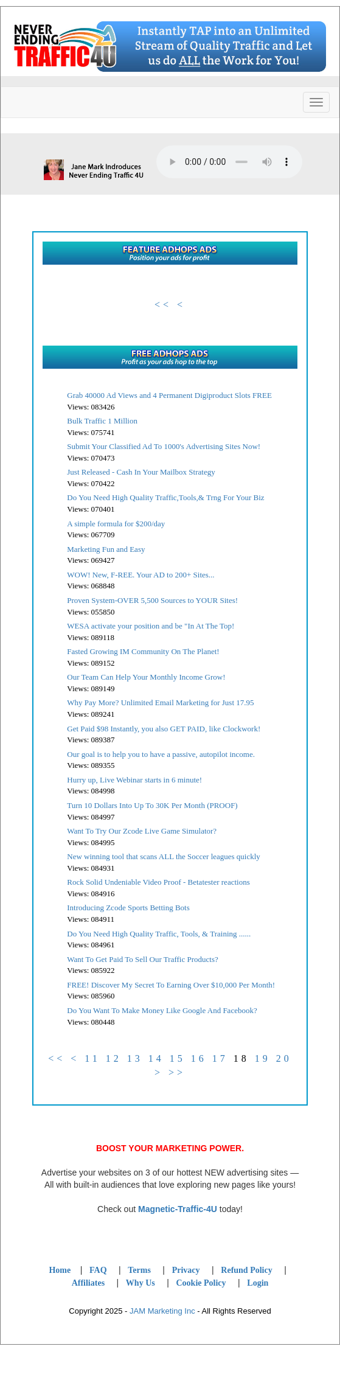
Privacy (186, 1270)
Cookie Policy (201, 1283)
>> (177, 1072)
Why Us (140, 1283)
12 (114, 1058)
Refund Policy (246, 1270)
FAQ (98, 1270)
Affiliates (88, 1283)
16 (199, 1058)
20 (284, 1058)
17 (220, 1058)
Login (257, 1283)
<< (163, 304)
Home (60, 1270)
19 (263, 1058)
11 (92, 1058)
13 (135, 1058)
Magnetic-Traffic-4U (177, 1209)
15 (178, 1058)
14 (156, 1058)
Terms (139, 1270)
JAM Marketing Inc (162, 1311)
